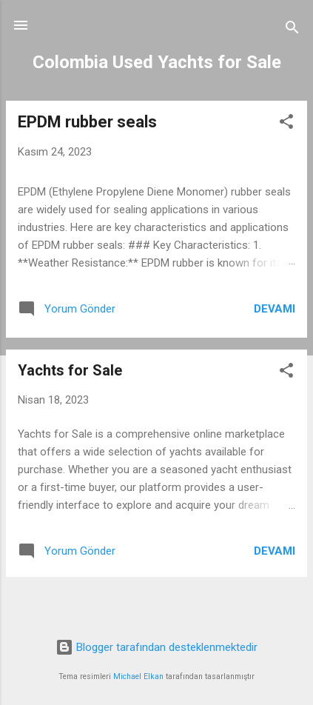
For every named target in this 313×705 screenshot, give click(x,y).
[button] (286, 124)
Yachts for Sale (70, 370)
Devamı (274, 308)
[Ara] (292, 30)
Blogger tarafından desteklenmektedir (156, 647)
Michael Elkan (138, 676)
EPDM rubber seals (87, 122)
